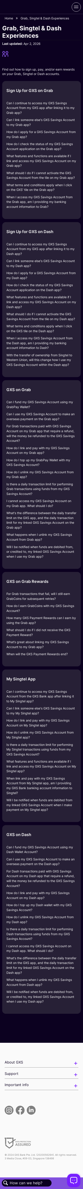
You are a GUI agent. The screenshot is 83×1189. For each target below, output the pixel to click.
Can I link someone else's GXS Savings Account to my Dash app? (40, 263)
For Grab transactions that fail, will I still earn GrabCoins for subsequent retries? (38, 596)
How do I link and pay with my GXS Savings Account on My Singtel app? (37, 722)
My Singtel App (20, 679)
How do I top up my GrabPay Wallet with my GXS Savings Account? (38, 462)
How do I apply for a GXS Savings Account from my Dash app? (41, 275)
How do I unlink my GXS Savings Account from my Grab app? (40, 474)
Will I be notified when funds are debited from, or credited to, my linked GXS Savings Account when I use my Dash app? (40, 996)
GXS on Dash (18, 834)
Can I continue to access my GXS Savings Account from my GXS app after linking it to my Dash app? (40, 249)
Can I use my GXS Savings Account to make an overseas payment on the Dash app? (40, 861)
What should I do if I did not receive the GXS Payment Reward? (38, 632)
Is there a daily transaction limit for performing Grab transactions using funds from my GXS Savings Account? (39, 489)
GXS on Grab (18, 389)
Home (9, 18)
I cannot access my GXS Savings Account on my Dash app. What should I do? (38, 948)
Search (6, 1183)
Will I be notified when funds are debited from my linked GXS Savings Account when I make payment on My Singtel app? (39, 804)
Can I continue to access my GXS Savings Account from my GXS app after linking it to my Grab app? (40, 108)
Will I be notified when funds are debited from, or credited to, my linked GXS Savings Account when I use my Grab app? (40, 551)
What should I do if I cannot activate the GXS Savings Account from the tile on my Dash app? (40, 316)
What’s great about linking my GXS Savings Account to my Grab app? (37, 644)
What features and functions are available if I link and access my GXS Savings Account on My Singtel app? (41, 766)
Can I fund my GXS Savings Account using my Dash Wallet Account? (39, 849)
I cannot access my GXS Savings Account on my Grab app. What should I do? (38, 503)
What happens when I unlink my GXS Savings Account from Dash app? (39, 982)
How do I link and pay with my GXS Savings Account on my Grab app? (37, 450)
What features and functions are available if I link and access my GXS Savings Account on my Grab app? (41, 160)
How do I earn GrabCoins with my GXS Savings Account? (40, 608)
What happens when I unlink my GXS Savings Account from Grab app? (39, 537)
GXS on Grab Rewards (27, 581)
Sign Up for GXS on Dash (29, 231)
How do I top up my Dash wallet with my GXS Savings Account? (39, 907)
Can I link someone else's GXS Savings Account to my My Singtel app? (40, 710)
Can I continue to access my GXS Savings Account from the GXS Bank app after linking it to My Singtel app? (40, 696)
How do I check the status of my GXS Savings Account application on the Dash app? (39, 287)
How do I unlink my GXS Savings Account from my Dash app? (40, 919)
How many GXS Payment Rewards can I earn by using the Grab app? (41, 620)
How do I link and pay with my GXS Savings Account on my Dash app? (37, 895)
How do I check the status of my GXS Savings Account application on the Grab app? (39, 146)
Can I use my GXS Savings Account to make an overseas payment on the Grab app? (40, 416)
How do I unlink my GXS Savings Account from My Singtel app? (40, 734)
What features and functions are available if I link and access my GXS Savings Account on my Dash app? (41, 302)
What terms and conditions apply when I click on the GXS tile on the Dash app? (39, 328)
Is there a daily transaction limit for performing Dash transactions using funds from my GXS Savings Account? (39, 934)
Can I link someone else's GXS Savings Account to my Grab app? (40, 122)
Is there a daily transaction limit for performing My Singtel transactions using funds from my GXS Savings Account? (39, 749)
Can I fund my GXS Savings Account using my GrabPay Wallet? (39, 404)
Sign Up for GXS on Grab (29, 90)
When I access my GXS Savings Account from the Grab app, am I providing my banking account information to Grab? (39, 202)
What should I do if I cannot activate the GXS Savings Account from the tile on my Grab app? (40, 175)
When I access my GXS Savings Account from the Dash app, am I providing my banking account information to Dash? (39, 343)
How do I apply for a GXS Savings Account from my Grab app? (41, 134)
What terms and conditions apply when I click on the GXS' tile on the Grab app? (39, 187)
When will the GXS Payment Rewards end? (37, 654)
